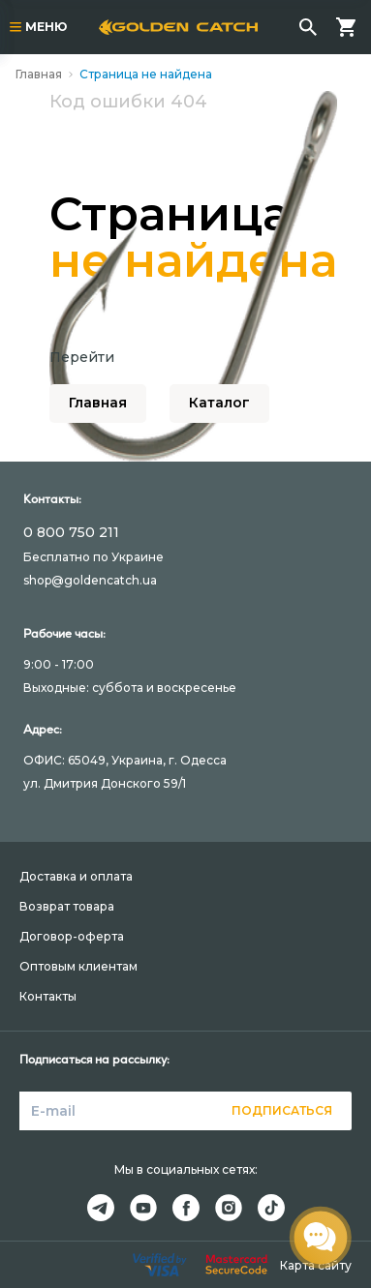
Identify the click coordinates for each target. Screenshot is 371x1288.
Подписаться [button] (282, 1110)
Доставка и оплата (76, 876)
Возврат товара (66, 906)
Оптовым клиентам (78, 966)
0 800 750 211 (71, 532)
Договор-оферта (71, 936)
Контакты (48, 996)
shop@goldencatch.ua (90, 580)
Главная (38, 74)
